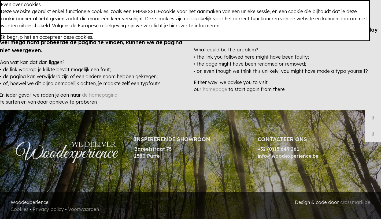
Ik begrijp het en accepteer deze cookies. (47, 37)
